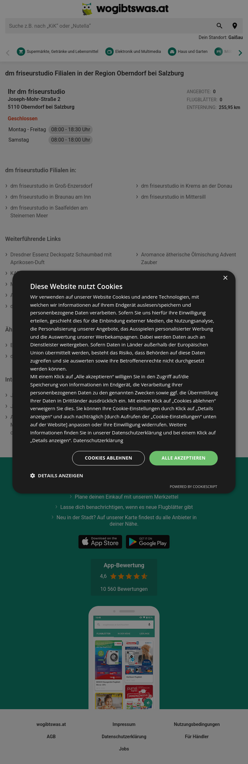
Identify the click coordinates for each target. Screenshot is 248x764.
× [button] (225, 278)
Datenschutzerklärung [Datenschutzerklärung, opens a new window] (98, 440)
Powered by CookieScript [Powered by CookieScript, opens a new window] (193, 486)
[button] (56, 475)
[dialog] (123, 382)
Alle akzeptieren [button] (183, 458)
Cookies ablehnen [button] (108, 458)
